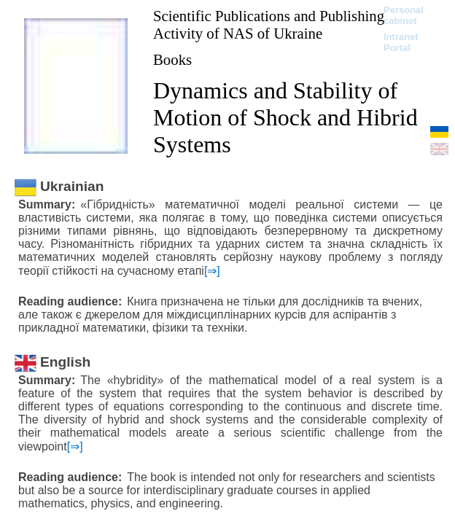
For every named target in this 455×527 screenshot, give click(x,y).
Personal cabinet (404, 15)
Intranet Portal (401, 42)
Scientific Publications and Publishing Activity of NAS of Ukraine (268, 24)
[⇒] (212, 271)
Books (172, 59)
